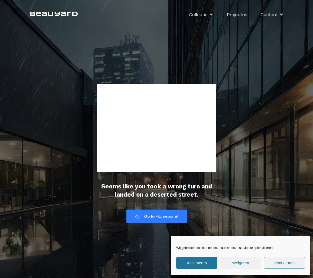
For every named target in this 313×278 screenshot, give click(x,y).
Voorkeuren (284, 263)
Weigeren (240, 263)
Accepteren (197, 263)
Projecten (237, 14)
